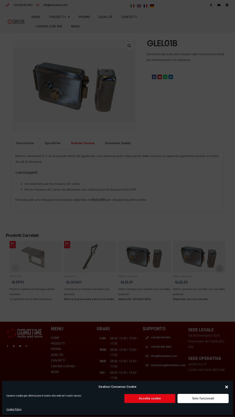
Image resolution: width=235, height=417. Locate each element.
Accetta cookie (150, 398)
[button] (227, 387)
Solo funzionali (203, 398)
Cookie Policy (13, 409)
